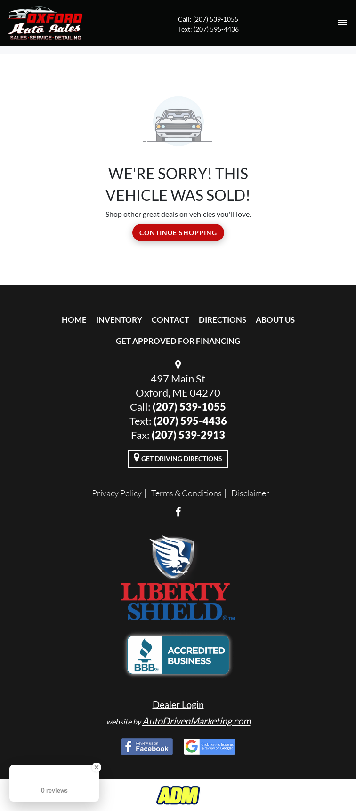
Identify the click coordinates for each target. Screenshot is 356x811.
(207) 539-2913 (188, 435)
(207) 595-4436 (190, 420)
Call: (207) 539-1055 (208, 19)
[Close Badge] (96, 767)
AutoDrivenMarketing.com (196, 720)
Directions (222, 320)
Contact (170, 320)
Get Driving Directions (178, 457)
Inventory (119, 320)
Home (74, 320)
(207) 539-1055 (189, 406)
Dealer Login (178, 704)
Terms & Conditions (186, 493)
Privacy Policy (117, 493)
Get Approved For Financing (178, 341)
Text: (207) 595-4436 (208, 29)
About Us (275, 320)
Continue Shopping (178, 233)
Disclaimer (250, 493)
